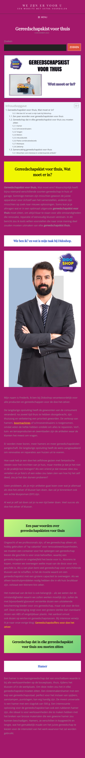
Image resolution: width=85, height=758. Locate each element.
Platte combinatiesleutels (26, 140)
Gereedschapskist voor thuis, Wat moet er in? (31, 109)
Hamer (19, 126)
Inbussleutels (21, 138)
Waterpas (20, 143)
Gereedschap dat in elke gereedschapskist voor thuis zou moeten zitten (43, 121)
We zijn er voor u (43, 5)
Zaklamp (19, 146)
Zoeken (8, 41)
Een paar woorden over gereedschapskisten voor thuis (38, 116)
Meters (19, 135)
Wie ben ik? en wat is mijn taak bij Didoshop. (34, 113)
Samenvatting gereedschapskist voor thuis (32, 149)
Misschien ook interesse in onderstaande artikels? (36, 153)
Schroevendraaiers (23, 129)
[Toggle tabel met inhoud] (75, 105)
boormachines (22, 422)
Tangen (19, 132)
